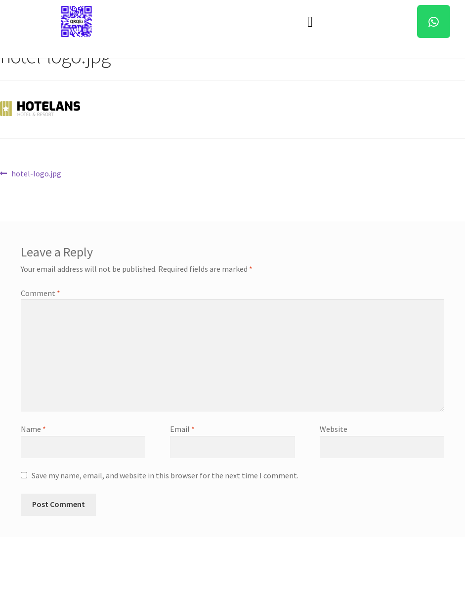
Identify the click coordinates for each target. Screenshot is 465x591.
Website (333, 429)
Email (182, 429)
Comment (40, 293)
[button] (310, 21)
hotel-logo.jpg (36, 173)
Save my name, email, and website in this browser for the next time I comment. (165, 475)
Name (33, 429)
